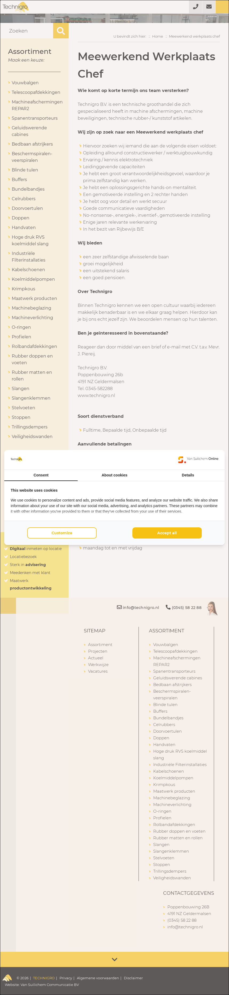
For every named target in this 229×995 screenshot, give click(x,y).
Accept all (167, 533)
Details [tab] (188, 475)
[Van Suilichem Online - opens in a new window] (198, 459)
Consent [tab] (41, 475)
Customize (62, 533)
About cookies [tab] (114, 475)
